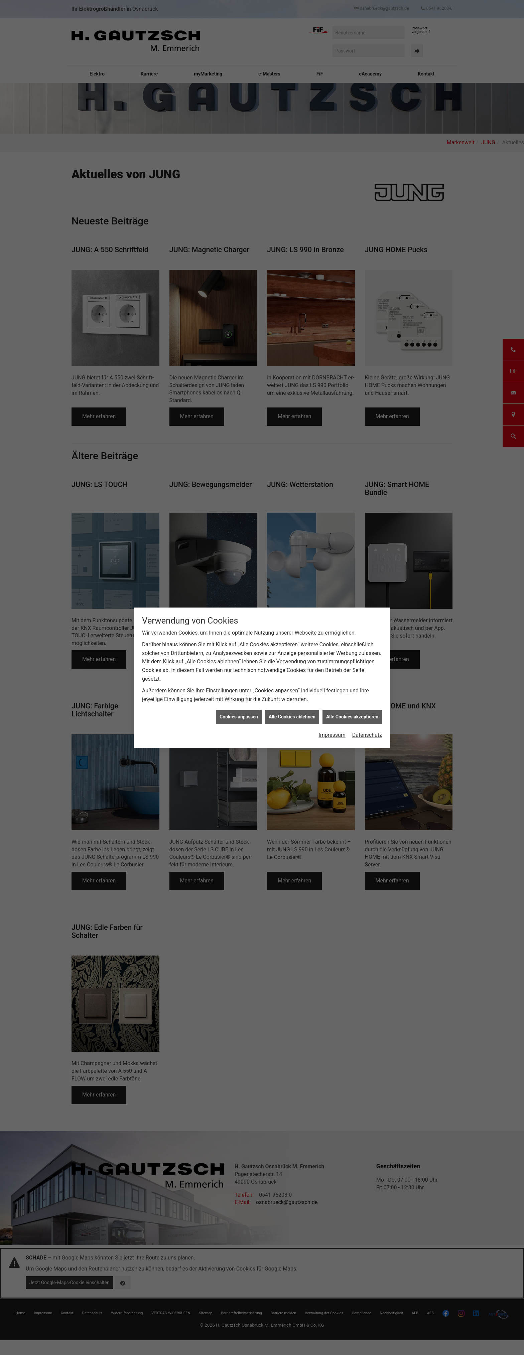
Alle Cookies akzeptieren (352, 716)
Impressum (332, 735)
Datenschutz (367, 735)
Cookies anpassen (239, 716)
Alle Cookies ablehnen (292, 716)
